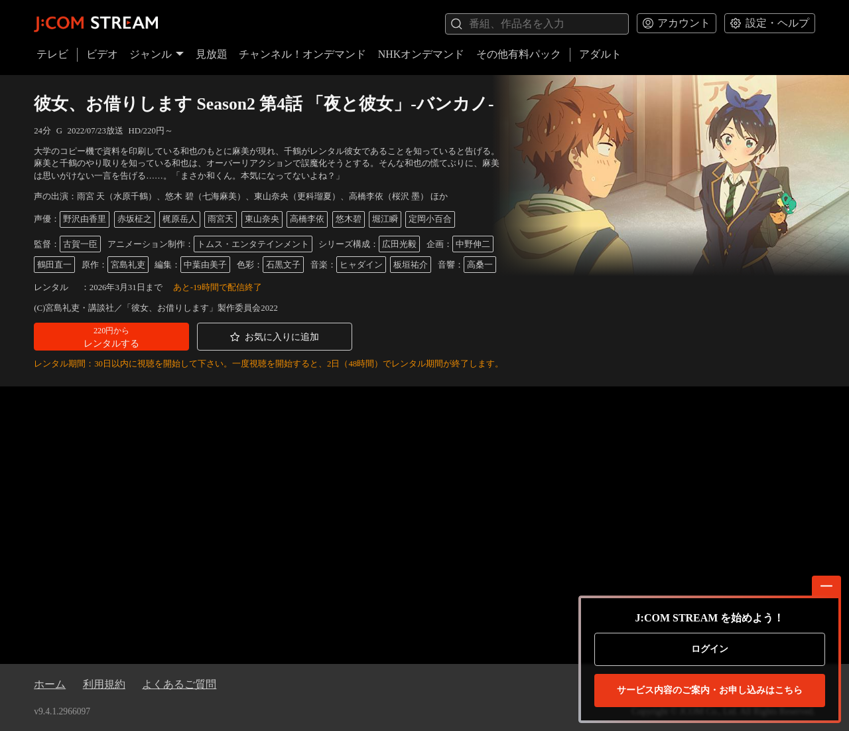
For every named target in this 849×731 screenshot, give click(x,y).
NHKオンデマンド (421, 54)
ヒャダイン (361, 265)
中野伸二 (473, 244)
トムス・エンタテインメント (253, 244)
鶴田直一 (54, 265)
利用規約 (104, 684)
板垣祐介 (410, 265)
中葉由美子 (205, 265)
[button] (111, 337)
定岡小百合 (430, 219)
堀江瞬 (385, 219)
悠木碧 (348, 219)
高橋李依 (307, 219)
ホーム (50, 684)
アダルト (600, 54)
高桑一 (480, 265)
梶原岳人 (180, 219)
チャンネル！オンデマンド (302, 54)
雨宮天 (220, 219)
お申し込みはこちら (710, 690)
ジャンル (156, 54)
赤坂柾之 (134, 219)
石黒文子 (283, 265)
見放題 (212, 54)
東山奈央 (262, 219)
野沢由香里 (84, 219)
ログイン (709, 649)
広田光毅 (399, 244)
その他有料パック (518, 54)
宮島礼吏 (128, 265)
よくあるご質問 (179, 684)
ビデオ (102, 54)
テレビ (52, 54)
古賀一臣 (80, 244)
